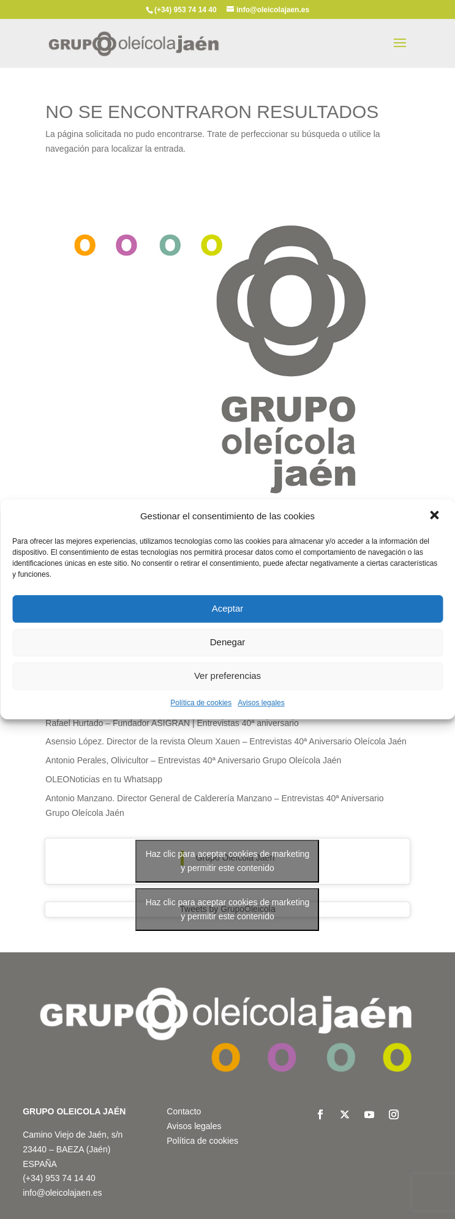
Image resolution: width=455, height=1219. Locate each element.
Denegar (228, 642)
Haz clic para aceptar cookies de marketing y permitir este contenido (228, 861)
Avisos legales (261, 702)
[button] (435, 516)
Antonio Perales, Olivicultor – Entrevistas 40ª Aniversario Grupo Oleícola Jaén (193, 760)
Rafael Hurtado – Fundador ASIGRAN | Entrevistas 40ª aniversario (171, 723)
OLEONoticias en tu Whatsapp (103, 779)
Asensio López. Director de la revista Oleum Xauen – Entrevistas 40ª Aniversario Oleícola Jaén (226, 741)
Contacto (184, 1111)
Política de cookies (200, 702)
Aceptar (228, 608)
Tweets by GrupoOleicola (227, 909)
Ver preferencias (227, 675)
